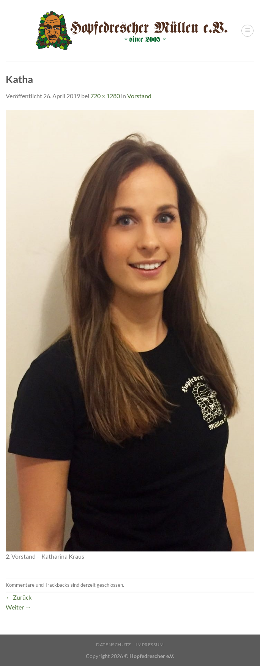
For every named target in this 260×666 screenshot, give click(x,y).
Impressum (150, 644)
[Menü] (247, 31)
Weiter (18, 607)
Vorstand (139, 95)
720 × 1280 (105, 95)
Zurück (19, 597)
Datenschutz (113, 644)
